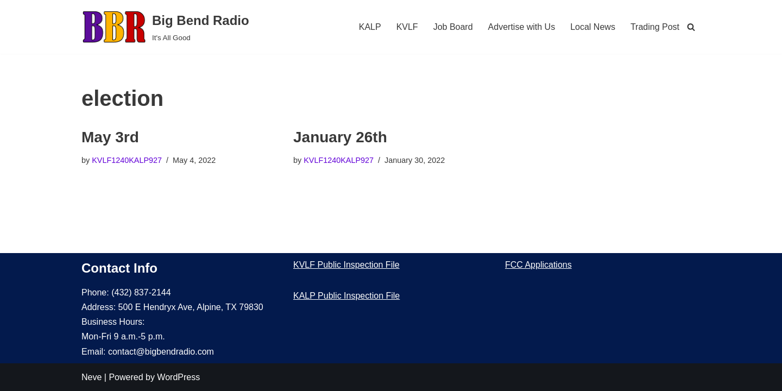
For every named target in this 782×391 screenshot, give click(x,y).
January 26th (340, 137)
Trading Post (654, 26)
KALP (370, 26)
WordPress (178, 377)
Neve (91, 377)
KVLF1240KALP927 (127, 160)
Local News (592, 26)
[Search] (691, 27)
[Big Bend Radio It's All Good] (165, 27)
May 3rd (110, 137)
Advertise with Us (522, 26)
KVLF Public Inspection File (346, 264)
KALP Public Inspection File (346, 295)
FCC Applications (538, 264)
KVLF (407, 26)
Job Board (453, 26)
